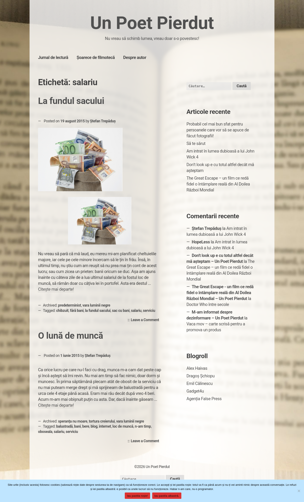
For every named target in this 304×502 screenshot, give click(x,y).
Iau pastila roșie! (137, 495)
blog (94, 426)
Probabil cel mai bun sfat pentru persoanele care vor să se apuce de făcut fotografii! (217, 129)
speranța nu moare (72, 421)
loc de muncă (123, 426)
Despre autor (134, 57)
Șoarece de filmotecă (96, 57)
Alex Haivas (196, 368)
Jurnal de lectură (53, 57)
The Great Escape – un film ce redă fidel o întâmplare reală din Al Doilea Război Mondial (218, 184)
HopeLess (201, 241)
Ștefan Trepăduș (103, 121)
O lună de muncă (70, 335)
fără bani (77, 310)
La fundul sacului (71, 101)
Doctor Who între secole (207, 304)
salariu (136, 310)
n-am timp (143, 426)
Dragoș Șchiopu (200, 375)
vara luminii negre (96, 305)
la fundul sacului (98, 310)
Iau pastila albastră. (166, 495)
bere (85, 426)
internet (105, 426)
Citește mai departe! (56, 289)
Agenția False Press (204, 398)
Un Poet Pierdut (152, 22)
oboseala (45, 432)
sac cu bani (120, 310)
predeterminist (69, 305)
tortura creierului (102, 421)
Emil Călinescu (199, 383)
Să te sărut (195, 143)
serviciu (149, 310)
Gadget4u (195, 391)
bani (77, 426)
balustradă (64, 426)
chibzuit (62, 310)
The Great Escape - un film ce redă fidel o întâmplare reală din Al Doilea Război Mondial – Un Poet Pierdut (220, 292)
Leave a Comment (146, 320)
